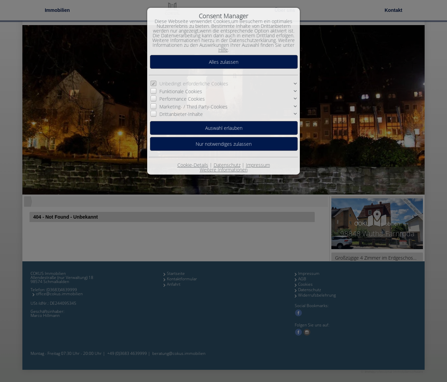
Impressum (258, 165)
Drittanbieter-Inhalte (181, 114)
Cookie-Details (192, 165)
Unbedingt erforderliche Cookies (193, 83)
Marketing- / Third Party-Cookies (193, 106)
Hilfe (223, 49)
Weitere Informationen (224, 169)
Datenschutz (227, 165)
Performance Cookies (182, 99)
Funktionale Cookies (180, 91)
